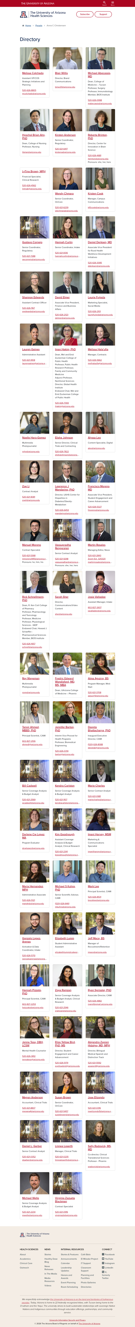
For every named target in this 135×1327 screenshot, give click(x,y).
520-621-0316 (94, 1108)
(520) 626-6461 (62, 903)
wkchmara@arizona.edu (66, 210)
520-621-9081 (28, 497)
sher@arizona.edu (63, 614)
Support (103, 14)
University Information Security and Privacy (67, 1320)
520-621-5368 (28, 555)
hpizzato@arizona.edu (32, 1007)
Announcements (69, 1259)
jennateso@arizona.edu (33, 1059)
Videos (47, 1285)
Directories (86, 1287)
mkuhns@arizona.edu (65, 907)
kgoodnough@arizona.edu (67, 855)
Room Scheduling (69, 1287)
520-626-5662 (95, 360)
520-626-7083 (62, 403)
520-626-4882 (95, 1001)
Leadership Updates (66, 1269)
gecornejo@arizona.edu (33, 259)
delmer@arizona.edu (65, 318)
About (23, 1254)
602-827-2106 (28, 741)
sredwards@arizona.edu (33, 311)
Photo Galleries (88, 1282)
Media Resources (49, 1280)
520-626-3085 (95, 262)
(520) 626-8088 (95, 744)
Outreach (24, 1267)
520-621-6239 (61, 207)
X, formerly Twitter (106, 1275)
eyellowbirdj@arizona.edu (67, 1066)
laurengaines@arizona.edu (35, 363)
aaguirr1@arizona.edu (98, 695)
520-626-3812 (28, 1056)
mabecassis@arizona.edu (100, 103)
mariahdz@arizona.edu (33, 903)
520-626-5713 (28, 955)
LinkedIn (109, 1267)
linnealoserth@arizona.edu (68, 1160)
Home (28, 25)
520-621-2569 (28, 799)
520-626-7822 (62, 451)
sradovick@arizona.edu (99, 1166)
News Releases (48, 1268)
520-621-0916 (61, 1212)
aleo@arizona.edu (96, 448)
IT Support (86, 1263)
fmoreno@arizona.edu (98, 510)
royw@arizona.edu (31, 692)
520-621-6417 (61, 149)
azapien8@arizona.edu (99, 1066)
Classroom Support (86, 1269)
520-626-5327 (95, 506)
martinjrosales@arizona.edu (101, 562)
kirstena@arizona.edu (65, 152)
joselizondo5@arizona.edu (100, 1111)
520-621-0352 (29, 1156)
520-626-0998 (95, 100)
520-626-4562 (29, 185)
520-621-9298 (61, 558)
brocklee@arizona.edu (98, 900)
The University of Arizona (89, 1323)
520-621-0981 (94, 796)
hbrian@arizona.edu (31, 152)
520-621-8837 (28, 1108)
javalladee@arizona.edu (99, 610)
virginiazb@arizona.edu (66, 1215)
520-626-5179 (61, 1062)
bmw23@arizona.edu (65, 87)
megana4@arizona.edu (33, 1111)
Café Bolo (86, 1254)
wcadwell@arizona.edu (33, 803)
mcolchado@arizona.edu (34, 93)
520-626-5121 (28, 900)
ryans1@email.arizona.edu (100, 1004)
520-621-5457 (61, 1111)
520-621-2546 (61, 1007)
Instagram (110, 1263)
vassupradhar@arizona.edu (68, 562)
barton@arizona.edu (64, 754)
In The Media (50, 1273)
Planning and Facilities (87, 1277)
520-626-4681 (94, 155)
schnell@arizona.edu (32, 647)
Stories (47, 1254)
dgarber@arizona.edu (32, 1160)
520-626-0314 (61, 751)
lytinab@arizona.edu (32, 188)
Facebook (110, 1254)
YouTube (109, 1259)
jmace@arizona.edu (97, 952)
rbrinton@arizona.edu (98, 158)
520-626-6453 (62, 510)
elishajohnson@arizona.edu (68, 455)
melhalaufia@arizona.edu (100, 363)
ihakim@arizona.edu (64, 406)
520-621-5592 (94, 1062)
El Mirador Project (89, 1259)
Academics (25, 1259)
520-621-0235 (61, 1156)
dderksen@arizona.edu (99, 266)
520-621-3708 (94, 692)
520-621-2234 (28, 1212)
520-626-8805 (29, 90)
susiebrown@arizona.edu (67, 1114)
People (38, 25)
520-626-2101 (94, 311)
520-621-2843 (94, 555)
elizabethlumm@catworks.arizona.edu (73, 952)
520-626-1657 (28, 643)
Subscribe (85, 14)
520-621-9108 (28, 360)
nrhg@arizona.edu (31, 451)
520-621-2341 (61, 851)
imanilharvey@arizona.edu (100, 851)
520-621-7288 (28, 256)
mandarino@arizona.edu (66, 513)
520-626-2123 (61, 314)
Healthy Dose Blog (51, 1260)
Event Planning (68, 1282)
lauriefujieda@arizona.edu (100, 314)
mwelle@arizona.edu (32, 1215)
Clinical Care (26, 1263)
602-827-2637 (94, 607)
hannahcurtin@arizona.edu (68, 256)
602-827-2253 (29, 1004)
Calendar (65, 1263)
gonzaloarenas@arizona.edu (35, 959)
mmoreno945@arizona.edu (35, 558)
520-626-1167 (28, 308)
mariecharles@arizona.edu (100, 799)
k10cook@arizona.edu (98, 207)
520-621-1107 (61, 799)
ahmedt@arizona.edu (32, 744)
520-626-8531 (94, 897)
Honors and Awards (66, 1277)
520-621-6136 (61, 253)
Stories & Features (69, 1254)
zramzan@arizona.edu (65, 1010)
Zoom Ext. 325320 (97, 558)
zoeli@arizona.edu (31, 500)
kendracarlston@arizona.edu (68, 803)
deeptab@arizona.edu (98, 747)
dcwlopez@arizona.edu (33, 848)
